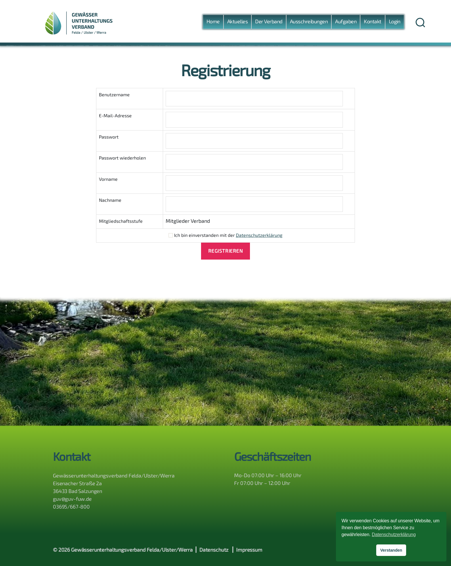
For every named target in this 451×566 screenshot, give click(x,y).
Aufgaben (345, 23)
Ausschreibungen (309, 23)
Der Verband (268, 23)
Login (394, 23)
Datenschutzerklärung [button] (394, 534)
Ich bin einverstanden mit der (225, 235)
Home (213, 23)
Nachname (110, 200)
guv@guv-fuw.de (72, 499)
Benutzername (114, 94)
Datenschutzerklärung (259, 235)
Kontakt (372, 23)
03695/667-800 (71, 506)
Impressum (249, 549)
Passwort (109, 136)
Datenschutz (213, 549)
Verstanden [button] (391, 550)
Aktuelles (237, 23)
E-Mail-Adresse (115, 115)
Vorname (108, 179)
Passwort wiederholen (122, 157)
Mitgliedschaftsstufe (121, 221)
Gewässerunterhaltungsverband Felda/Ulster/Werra (132, 549)
